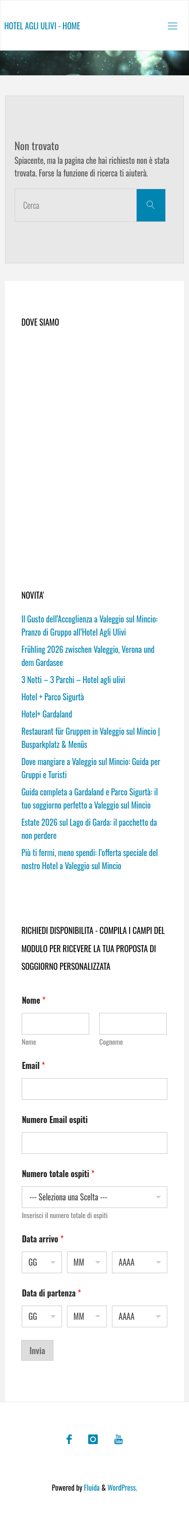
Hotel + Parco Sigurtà (52, 697)
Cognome (111, 1041)
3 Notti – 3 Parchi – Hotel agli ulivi (73, 680)
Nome (29, 1041)
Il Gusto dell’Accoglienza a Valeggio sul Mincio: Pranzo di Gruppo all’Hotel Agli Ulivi (89, 625)
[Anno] (139, 1262)
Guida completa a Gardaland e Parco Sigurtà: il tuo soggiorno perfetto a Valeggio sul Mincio (89, 798)
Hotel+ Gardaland (46, 714)
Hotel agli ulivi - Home (42, 26)
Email (33, 1065)
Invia (37, 1350)
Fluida (91, 1487)
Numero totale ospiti (58, 1174)
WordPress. (122, 1487)
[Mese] (87, 1262)
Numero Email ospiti (55, 1120)
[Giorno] (41, 1262)
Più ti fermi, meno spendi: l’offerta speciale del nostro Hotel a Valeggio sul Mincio (89, 859)
